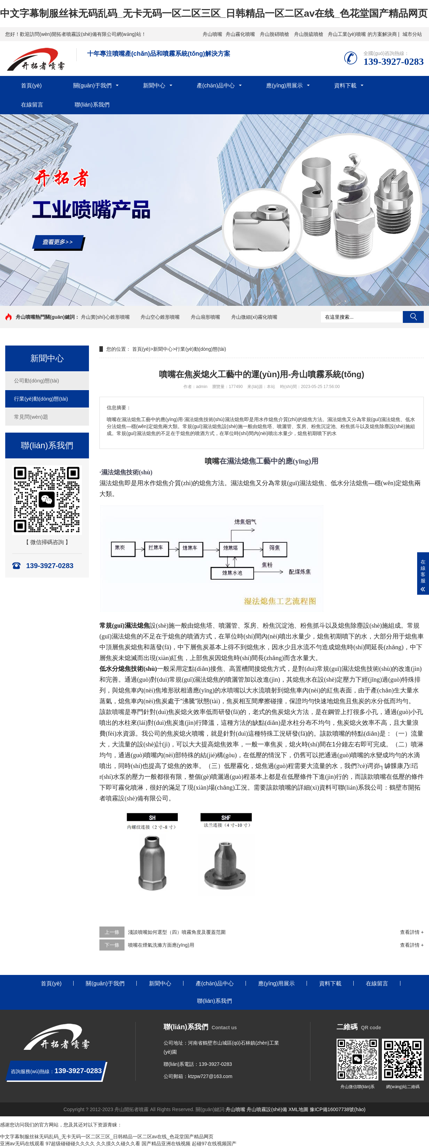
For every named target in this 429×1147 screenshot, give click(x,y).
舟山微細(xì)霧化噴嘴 (254, 317)
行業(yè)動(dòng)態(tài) (41, 399)
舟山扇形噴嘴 (205, 317)
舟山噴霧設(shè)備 (267, 1109)
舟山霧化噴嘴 (240, 34)
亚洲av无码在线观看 (22, 1143)
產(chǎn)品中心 (216, 85)
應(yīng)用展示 (284, 85)
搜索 (413, 317)
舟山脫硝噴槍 (274, 34)
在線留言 (32, 105)
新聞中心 (154, 85)
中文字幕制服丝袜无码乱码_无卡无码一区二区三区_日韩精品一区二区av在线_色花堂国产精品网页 (214, 13)
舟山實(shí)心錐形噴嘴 (105, 317)
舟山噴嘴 (212, 34)
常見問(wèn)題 (31, 417)
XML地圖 (298, 1109)
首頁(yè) (31, 85)
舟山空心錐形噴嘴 (160, 317)
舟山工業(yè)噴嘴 (347, 34)
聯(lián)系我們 (92, 105)
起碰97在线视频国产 (214, 1143)
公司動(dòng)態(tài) (36, 380)
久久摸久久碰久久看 (118, 1143)
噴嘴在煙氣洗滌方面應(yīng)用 (161, 945)
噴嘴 (212, 461)
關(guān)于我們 (92, 85)
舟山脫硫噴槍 (308, 34)
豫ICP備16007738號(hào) (338, 1109)
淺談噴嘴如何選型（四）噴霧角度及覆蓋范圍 (177, 932)
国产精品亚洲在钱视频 (166, 1143)
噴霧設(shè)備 (124, 798)
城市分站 (412, 34)
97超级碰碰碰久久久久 (70, 1143)
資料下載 (345, 85)
